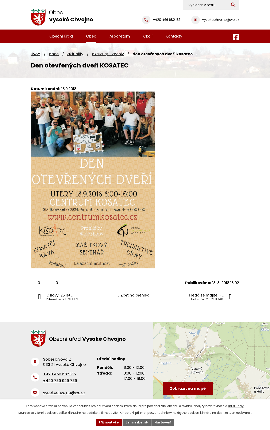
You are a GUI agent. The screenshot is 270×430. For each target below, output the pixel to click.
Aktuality (75, 54)
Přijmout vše (109, 422)
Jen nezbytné (137, 422)
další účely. (236, 406)
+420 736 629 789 (60, 380)
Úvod (35, 54)
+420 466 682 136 (59, 374)
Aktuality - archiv (108, 54)
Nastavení (162, 422)
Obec (54, 54)
